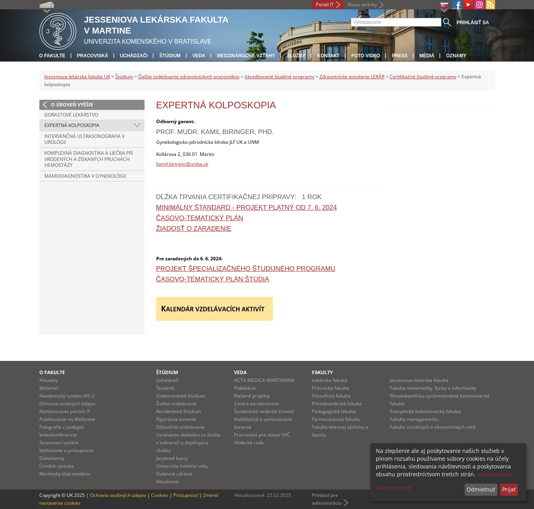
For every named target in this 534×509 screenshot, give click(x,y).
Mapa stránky (362, 4)
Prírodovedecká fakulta (337, 403)
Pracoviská (92, 55)
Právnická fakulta (330, 388)
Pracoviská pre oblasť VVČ (262, 434)
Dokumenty (51, 458)
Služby (296, 55)
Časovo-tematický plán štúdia (213, 279)
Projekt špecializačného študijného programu (246, 268)
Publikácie (245, 388)
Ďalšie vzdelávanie (176, 403)
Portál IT (325, 4)
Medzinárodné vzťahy (246, 55)
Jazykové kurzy (172, 458)
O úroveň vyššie (72, 104)
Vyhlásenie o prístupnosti (66, 450)
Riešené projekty (252, 395)
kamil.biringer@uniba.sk (182, 164)
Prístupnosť (185, 495)
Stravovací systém (59, 442)
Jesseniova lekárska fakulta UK (77, 76)
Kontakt (328, 55)
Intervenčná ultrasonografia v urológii (84, 139)
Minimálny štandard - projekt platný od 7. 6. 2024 (246, 207)
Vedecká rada (249, 442)
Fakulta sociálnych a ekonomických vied (432, 427)
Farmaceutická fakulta (336, 419)
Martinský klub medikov (64, 473)
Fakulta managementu (414, 419)
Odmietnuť (481, 489)
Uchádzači (134, 55)
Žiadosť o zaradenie (194, 228)
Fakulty (322, 372)
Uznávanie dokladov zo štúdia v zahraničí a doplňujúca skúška (188, 442)
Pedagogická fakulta (334, 411)
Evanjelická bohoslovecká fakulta (425, 411)
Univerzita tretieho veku (182, 466)
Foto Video (365, 55)
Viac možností (394, 487)
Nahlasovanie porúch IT (64, 411)
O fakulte (52, 55)
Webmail (48, 388)
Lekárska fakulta (329, 380)
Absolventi (167, 481)
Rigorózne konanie (176, 419)
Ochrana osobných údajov (67, 403)
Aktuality (48, 380)
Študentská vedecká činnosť (264, 411)
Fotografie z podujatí (61, 427)
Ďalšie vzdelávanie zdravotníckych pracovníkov (189, 76)
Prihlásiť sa (472, 22)
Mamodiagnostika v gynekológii (85, 176)
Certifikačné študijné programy (422, 76)
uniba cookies (495, 474)
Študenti (165, 388)
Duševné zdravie (174, 473)
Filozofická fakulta (331, 395)
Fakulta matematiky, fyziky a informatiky (433, 388)
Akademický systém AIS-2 (67, 395)
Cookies (159, 495)
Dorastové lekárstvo (71, 114)
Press (400, 55)
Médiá (427, 55)
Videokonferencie (58, 434)
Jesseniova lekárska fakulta (419, 380)
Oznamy (456, 55)
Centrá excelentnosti (256, 403)
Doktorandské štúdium (180, 395)
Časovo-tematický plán (199, 218)
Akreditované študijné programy (279, 76)
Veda (198, 55)
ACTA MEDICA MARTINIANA (264, 380)
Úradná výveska (56, 466)
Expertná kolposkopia (71, 125)
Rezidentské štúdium (178, 411)
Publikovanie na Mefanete (67, 419)
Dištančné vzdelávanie (180, 427)
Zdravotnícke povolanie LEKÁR (351, 76)
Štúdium (170, 55)
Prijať (509, 489)
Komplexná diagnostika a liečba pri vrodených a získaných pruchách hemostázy (88, 159)
